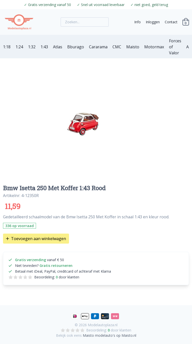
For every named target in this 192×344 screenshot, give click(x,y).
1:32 (32, 47)
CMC (116, 47)
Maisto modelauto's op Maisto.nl (109, 335)
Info (137, 22)
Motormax (154, 47)
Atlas (57, 47)
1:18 (6, 47)
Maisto (132, 47)
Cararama (98, 47)
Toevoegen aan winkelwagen (36, 238)
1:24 (19, 47)
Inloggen (153, 22)
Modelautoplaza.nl (103, 324)
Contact (171, 22)
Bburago (75, 47)
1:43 (44, 47)
